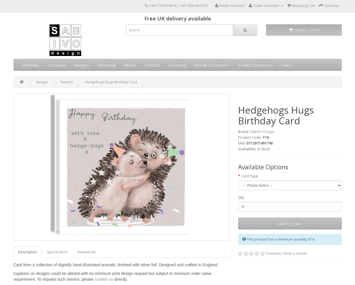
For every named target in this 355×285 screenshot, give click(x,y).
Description (27, 252)
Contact (152, 65)
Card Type (249, 176)
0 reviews (273, 253)
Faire (287, 65)
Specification (57, 252)
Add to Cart (289, 223)
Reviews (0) (86, 252)
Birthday (30, 65)
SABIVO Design (262, 131)
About (130, 65)
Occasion (57, 65)
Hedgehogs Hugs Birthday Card (111, 82)
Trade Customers (255, 65)
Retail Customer (230, 5)
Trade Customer (266, 5)
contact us (104, 279)
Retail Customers (212, 65)
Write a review (295, 253)
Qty (241, 197)
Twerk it (66, 82)
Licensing (177, 65)
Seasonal (106, 65)
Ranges (81, 65)
